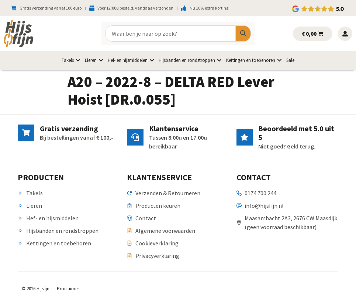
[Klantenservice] (135, 137)
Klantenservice (173, 128)
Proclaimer (68, 289)
